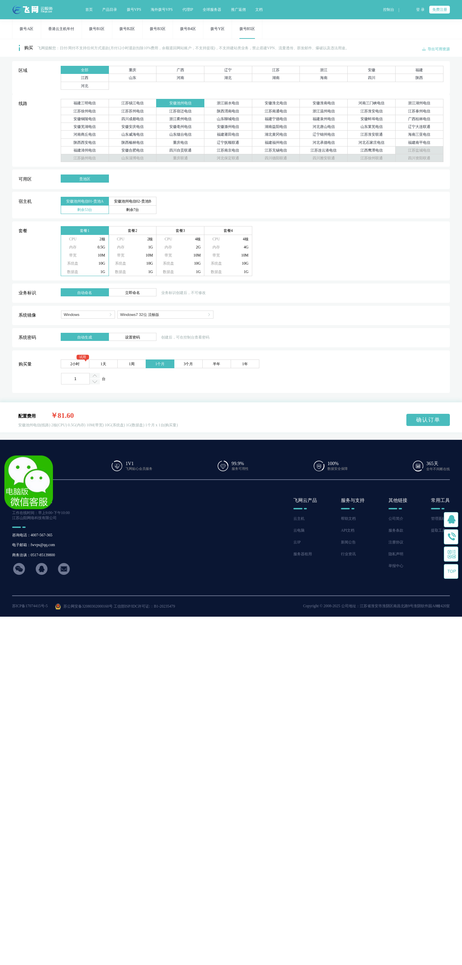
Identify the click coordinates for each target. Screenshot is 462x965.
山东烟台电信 (180, 134)
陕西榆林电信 (132, 142)
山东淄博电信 (132, 158)
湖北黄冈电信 (276, 134)
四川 (371, 78)
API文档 (347, 530)
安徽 (371, 70)
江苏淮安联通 (371, 134)
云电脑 (299, 530)
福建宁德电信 (276, 119)
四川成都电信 (132, 119)
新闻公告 (348, 542)
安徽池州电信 (180, 103)
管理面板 (438, 518)
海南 (323, 78)
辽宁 (228, 70)
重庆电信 (180, 142)
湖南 (276, 78)
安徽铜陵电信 (85, 119)
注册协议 (395, 542)
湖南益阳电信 (276, 127)
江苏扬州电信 (85, 158)
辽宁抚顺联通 (228, 142)
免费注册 (439, 9)
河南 (180, 78)
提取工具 (438, 530)
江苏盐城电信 (419, 150)
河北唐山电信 (324, 127)
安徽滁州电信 (228, 127)
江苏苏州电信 (132, 111)
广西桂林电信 (419, 119)
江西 (84, 78)
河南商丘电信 (85, 134)
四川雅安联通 (324, 158)
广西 (180, 70)
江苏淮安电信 (371, 111)
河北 (84, 86)
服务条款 (395, 530)
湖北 (228, 78)
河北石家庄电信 (371, 142)
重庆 (132, 70)
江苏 (276, 70)
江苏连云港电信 (324, 150)
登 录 (420, 9)
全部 (84, 70)
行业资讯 (348, 554)
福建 (419, 70)
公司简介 (395, 518)
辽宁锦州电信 (324, 134)
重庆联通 (180, 158)
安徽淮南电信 (324, 103)
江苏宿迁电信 (180, 111)
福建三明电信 (85, 103)
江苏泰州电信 (419, 111)
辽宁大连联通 (419, 127)
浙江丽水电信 (228, 103)
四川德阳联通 (276, 158)
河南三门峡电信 (371, 103)
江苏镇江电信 (132, 103)
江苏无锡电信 (276, 150)
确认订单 (428, 420)
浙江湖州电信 (419, 103)
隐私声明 (395, 554)
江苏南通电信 (276, 111)
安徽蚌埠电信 (371, 119)
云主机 (299, 518)
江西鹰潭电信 (371, 150)
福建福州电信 (276, 142)
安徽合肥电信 (132, 150)
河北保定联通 (228, 158)
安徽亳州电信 (180, 127)
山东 (132, 78)
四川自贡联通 (180, 150)
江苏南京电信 (228, 150)
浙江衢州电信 (180, 119)
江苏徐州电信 (85, 111)
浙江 (323, 70)
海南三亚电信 (419, 134)
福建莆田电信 (228, 134)
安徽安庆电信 (132, 127)
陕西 (419, 78)
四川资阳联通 (419, 158)
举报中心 (395, 566)
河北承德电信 (324, 142)
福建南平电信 (419, 142)
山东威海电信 (132, 134)
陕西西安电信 (85, 142)
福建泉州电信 (324, 119)
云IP (296, 542)
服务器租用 (302, 554)
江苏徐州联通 (371, 158)
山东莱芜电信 (371, 127)
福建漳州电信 (85, 150)
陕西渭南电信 (228, 111)
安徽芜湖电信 (85, 127)
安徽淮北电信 (276, 103)
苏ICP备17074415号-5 (30, 606)
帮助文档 (348, 518)
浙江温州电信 (324, 111)
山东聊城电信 (228, 119)
